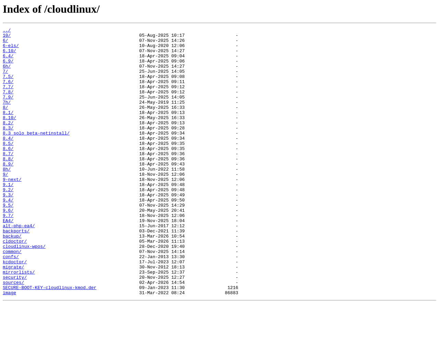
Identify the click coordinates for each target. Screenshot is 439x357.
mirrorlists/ (19, 321)
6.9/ (8, 68)
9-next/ (12, 210)
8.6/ (8, 173)
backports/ (16, 272)
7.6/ (8, 93)
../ (7, 31)
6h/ (7, 74)
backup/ (12, 278)
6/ (5, 43)
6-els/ (11, 49)
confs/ (11, 303)
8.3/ (8, 148)
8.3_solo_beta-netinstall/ (36, 154)
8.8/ (8, 185)
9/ (5, 204)
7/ (5, 80)
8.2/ (8, 142)
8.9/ (8, 191)
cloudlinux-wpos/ (24, 290)
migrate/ (13, 315)
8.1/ (8, 130)
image (9, 346)
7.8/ (8, 105)
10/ (7, 37)
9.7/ (8, 253)
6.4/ (8, 62)
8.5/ (8, 167)
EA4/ (8, 259)
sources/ (13, 334)
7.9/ (8, 111)
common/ (12, 296)
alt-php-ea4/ (19, 266)
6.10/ (9, 56)
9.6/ (8, 247)
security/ (15, 327)
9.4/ (8, 235)
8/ (5, 123)
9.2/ (8, 222)
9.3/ (8, 229)
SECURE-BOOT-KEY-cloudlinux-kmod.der (49, 340)
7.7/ (8, 99)
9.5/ (8, 241)
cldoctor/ (15, 284)
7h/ (7, 117)
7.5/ (8, 86)
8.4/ (8, 161)
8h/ (7, 198)
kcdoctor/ (15, 309)
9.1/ (8, 216)
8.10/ (9, 136)
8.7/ (8, 179)
